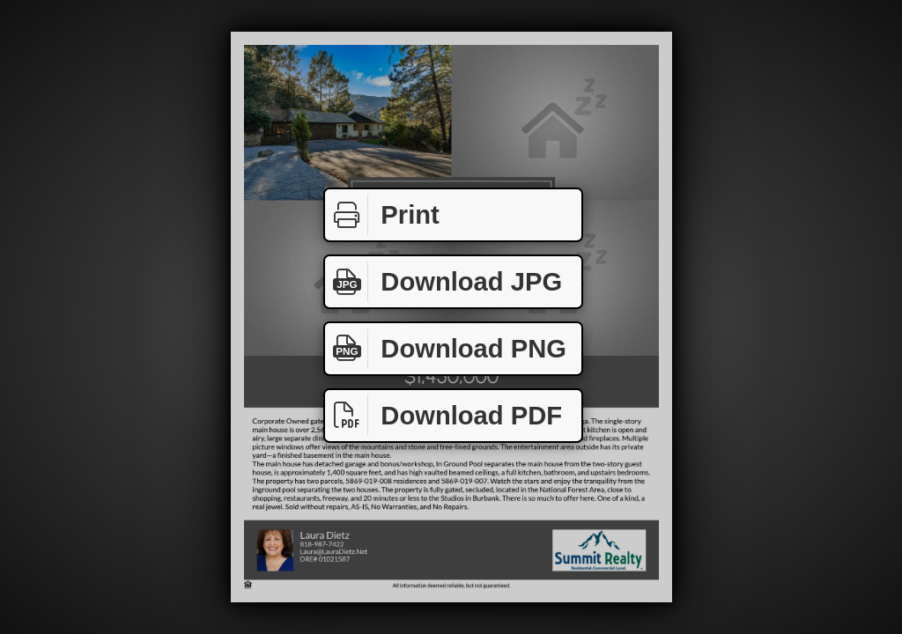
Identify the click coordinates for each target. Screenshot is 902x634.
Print (382, 215)
